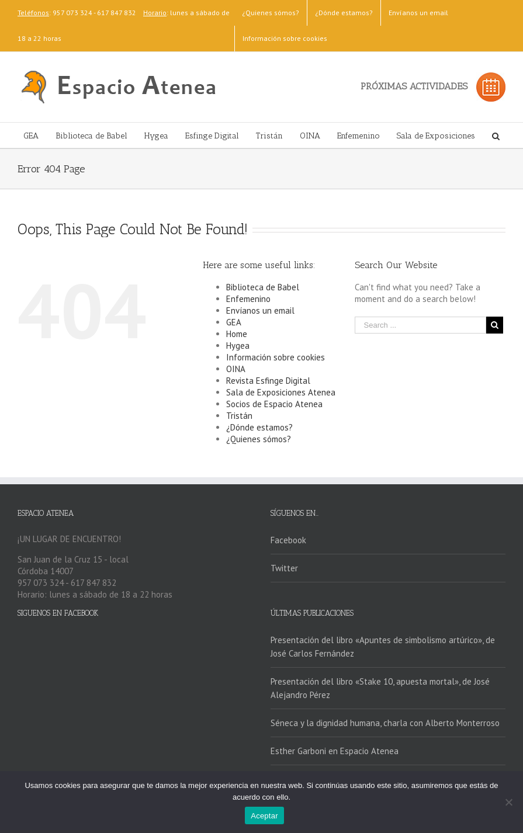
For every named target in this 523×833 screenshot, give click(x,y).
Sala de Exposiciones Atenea (280, 392)
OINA (235, 368)
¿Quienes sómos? (258, 439)
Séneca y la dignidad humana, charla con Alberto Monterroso (385, 722)
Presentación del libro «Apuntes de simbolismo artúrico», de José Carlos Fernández (383, 646)
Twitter (284, 568)
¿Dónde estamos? (259, 427)
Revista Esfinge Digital (268, 380)
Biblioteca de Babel (262, 287)
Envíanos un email (260, 310)
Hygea (238, 345)
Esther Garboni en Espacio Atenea (335, 750)
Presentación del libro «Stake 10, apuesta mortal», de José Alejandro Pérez (380, 688)
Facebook (288, 540)
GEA (233, 322)
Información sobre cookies (275, 357)
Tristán (239, 415)
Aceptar (264, 815)
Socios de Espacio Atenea (274, 403)
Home (236, 333)
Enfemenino (248, 298)
